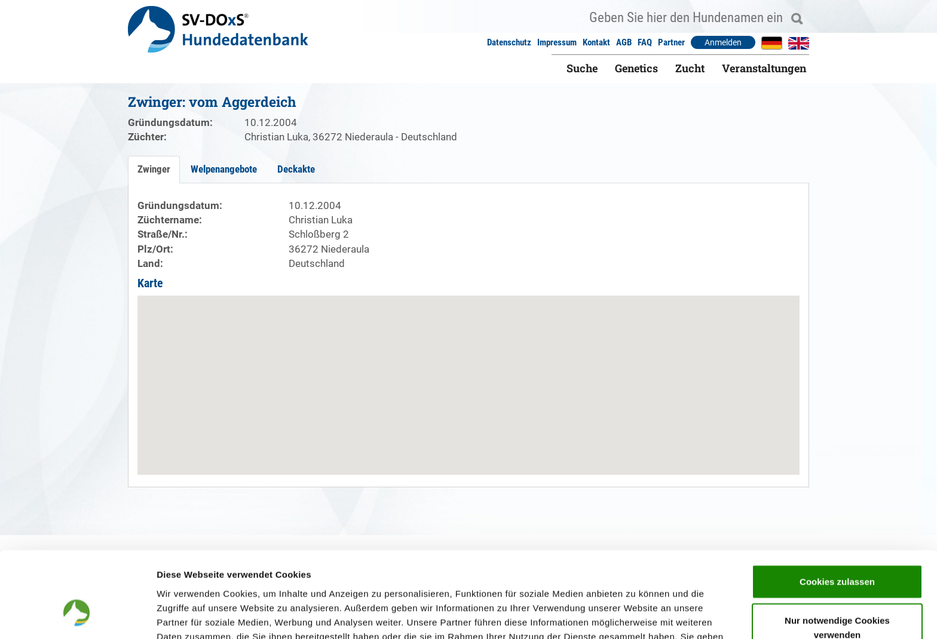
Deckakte (296, 169)
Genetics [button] (636, 68)
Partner (671, 42)
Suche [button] (582, 68)
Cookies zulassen (837, 507)
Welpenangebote (224, 169)
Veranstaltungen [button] (764, 68)
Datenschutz (509, 42)
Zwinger (153, 169)
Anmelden (723, 42)
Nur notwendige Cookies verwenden (837, 554)
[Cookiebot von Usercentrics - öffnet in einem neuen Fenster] (77, 616)
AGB (624, 42)
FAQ (645, 42)
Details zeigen (635, 615)
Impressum (557, 42)
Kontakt (596, 42)
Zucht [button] (690, 68)
